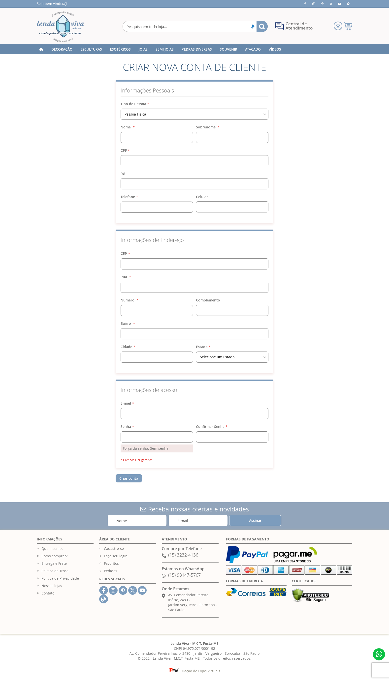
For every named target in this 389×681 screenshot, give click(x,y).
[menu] (194, 49)
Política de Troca (54, 570)
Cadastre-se (114, 548)
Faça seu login (116, 556)
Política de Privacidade (60, 578)
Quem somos (52, 548)
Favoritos (111, 563)
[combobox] (195, 26)
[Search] (262, 26)
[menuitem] (61, 49)
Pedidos (110, 570)
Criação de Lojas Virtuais (194, 671)
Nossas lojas (51, 585)
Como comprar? (54, 556)
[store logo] (60, 26)
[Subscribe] (255, 520)
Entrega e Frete (54, 563)
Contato (47, 593)
